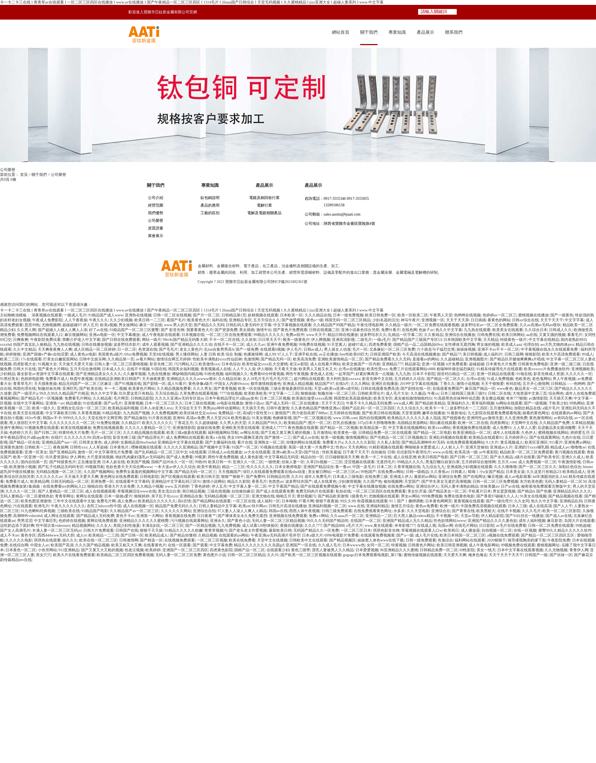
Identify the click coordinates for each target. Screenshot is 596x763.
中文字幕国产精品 (283, 486)
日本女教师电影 (288, 467)
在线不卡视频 (138, 369)
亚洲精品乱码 (571, 501)
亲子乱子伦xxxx (164, 496)
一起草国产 (344, 374)
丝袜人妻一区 (293, 462)
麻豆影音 (554, 521)
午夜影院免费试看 (45, 340)
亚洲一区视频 (433, 364)
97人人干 (285, 354)
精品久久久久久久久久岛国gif (259, 545)
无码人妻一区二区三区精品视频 (278, 521)
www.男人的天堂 (178, 325)
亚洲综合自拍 (204, 511)
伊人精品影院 (492, 516)
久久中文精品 (24, 349)
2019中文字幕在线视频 (419, 384)
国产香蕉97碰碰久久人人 (497, 496)
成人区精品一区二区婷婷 (95, 349)
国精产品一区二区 (249, 550)
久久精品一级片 (398, 325)
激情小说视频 (467, 384)
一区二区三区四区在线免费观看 (379, 491)
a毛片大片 (354, 526)
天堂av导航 (470, 516)
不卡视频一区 (447, 516)
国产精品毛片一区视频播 (42, 398)
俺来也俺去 (477, 555)
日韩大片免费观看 (98, 530)
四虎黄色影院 (221, 550)
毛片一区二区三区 (106, 433)
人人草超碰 (98, 447)
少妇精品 (7, 374)
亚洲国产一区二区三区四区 (185, 550)
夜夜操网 (60, 447)
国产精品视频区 (342, 540)
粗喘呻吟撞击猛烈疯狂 (456, 369)
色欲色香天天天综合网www (129, 467)
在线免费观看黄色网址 (373, 511)
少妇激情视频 (349, 481)
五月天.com (507, 462)
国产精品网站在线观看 (212, 501)
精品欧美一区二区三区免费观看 (526, 452)
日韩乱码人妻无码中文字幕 (248, 325)
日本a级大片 (312, 535)
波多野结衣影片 (126, 344)
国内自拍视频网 (372, 418)
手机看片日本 (479, 491)
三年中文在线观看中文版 (74, 501)
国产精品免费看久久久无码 (387, 359)
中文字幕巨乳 (45, 521)
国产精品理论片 (150, 437)
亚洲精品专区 (240, 320)
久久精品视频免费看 (174, 389)
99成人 (587, 354)
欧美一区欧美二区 (412, 315)
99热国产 (368, 472)
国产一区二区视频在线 (312, 418)
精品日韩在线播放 (343, 335)
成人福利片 (492, 354)
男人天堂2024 (217, 418)
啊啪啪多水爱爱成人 (422, 447)
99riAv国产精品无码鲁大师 (185, 340)
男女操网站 (128, 325)
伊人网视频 (320, 340)
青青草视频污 (215, 530)
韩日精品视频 (193, 491)
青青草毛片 (22, 384)
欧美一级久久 (43, 408)
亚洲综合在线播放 (460, 335)
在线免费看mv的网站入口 (64, 486)
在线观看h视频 (272, 349)
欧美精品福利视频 (123, 408)
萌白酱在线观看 (443, 423)
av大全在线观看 (257, 452)
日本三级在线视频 (199, 403)
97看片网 (306, 501)
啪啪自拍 (95, 486)
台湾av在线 (475, 379)
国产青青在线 (463, 511)
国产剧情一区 (154, 384)
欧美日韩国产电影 (433, 457)
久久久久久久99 (77, 437)
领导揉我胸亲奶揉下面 (527, 540)
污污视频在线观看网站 (189, 521)
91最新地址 (456, 413)
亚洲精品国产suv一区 (59, 442)
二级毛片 (364, 340)
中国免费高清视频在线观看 (483, 506)
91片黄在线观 (159, 418)
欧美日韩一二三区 (149, 320)
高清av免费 (195, 418)
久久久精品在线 (318, 315)
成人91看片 (176, 384)
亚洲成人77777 (273, 428)
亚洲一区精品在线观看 (496, 374)
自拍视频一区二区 (496, 530)
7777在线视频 (230, 393)
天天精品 (490, 340)
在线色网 (409, 330)
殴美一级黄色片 (296, 340)
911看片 (555, 442)
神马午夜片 (410, 320)
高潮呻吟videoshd (27, 516)
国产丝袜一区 (560, 555)
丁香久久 (447, 384)
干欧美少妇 (558, 403)
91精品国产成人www (105, 315)
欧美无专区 (383, 398)
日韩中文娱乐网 (92, 359)
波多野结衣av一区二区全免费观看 (489, 325)
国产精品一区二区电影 (432, 433)
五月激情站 (322, 433)
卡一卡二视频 (115, 389)
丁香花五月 (183, 423)
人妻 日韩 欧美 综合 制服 (221, 354)
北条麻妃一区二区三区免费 (392, 349)
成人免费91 (501, 428)
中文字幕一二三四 (283, 393)
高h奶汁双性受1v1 (258, 413)
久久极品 (418, 393)
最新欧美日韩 (280, 530)
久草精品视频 (582, 423)
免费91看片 (390, 330)
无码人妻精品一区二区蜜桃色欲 (26, 496)
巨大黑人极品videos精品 (414, 516)
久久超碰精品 (451, 359)
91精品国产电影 (94, 511)
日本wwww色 (353, 545)
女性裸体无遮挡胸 (459, 344)
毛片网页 (121, 398)
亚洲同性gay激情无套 (485, 418)
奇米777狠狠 (516, 398)
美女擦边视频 (492, 398)
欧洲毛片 (41, 506)
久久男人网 (26, 330)
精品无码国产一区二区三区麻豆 (85, 384)
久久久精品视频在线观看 (144, 433)
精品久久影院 (238, 481)
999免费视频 (431, 496)
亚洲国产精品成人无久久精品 (407, 521)
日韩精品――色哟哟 (568, 384)
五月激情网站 (501, 408)
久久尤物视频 (556, 550)
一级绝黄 (272, 462)
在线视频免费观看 (179, 540)
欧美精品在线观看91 (486, 437)
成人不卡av (9, 535)
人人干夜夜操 (75, 320)
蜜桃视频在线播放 (533, 315)
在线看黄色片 (154, 545)
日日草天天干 (269, 340)
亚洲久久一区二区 (248, 462)
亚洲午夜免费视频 (282, 344)
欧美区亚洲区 (536, 442)
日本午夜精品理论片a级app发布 (231, 398)
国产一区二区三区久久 (537, 467)
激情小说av (254, 403)
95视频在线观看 (273, 447)
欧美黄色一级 (344, 433)
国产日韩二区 (45, 433)
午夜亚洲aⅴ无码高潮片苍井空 (275, 535)
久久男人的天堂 (233, 423)
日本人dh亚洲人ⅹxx (156, 408)
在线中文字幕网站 (28, 403)
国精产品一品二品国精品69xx (418, 344)
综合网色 (556, 393)
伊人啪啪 (264, 369)
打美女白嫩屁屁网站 (60, 359)
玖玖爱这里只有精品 (136, 393)
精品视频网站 (83, 526)
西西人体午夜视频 (304, 511)
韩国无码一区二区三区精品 (347, 320)
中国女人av (39, 545)
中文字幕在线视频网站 (407, 428)
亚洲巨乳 (70, 389)
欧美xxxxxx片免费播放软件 (547, 369)
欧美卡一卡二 (436, 408)
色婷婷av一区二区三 (500, 315)
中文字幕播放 (128, 335)
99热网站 (577, 403)
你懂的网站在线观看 (303, 442)
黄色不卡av (125, 516)
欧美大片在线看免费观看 (74, 555)
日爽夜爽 (20, 340)
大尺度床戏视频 (100, 457)
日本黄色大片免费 (501, 364)
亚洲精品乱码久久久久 (572, 491)
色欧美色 (522, 379)
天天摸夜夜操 (45, 384)
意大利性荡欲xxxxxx (343, 379)
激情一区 (85, 452)
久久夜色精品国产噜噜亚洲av (315, 408)
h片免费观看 (456, 364)
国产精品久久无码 (209, 325)
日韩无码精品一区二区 (70, 481)
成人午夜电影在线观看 (161, 335)
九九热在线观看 (477, 330)
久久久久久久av (49, 477)
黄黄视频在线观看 (469, 501)
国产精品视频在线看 (565, 496)
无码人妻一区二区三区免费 (178, 555)
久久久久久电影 (18, 540)
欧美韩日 (451, 530)
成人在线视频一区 (138, 506)
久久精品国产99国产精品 (334, 325)
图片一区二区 (319, 423)
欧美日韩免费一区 (380, 315)
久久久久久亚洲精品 (180, 447)
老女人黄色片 (191, 349)
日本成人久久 (113, 369)
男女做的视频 (488, 344)
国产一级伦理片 (499, 501)
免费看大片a (332, 442)
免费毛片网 (106, 501)
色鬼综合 (445, 540)
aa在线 (531, 335)
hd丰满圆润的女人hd (550, 477)
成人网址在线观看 (59, 516)
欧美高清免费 (304, 359)
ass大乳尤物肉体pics (557, 344)
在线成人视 (426, 526)
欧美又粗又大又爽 (126, 545)
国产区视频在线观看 (178, 477)
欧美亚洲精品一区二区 (472, 433)
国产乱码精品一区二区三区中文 (161, 452)
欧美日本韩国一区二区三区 (462, 535)
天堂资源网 (411, 413)
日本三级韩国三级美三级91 (463, 393)
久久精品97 (130, 423)
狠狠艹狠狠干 (232, 477)
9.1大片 (492, 442)
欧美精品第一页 (373, 428)
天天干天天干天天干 (506, 555)
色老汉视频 (134, 550)
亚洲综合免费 (449, 477)
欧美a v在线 (216, 437)
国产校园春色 (453, 418)
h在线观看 (197, 452)
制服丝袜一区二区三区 (337, 393)
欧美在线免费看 (242, 540)
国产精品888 (333, 526)
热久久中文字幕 (449, 330)
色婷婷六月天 (20, 433)
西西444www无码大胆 (56, 535)
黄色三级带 (300, 550)
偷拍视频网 (393, 481)
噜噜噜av (578, 447)
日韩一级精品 (417, 472)
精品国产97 (324, 384)
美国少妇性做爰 (126, 526)
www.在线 (356, 506)
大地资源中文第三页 (529, 393)
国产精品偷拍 (135, 418)
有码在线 (513, 384)
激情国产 (282, 413)
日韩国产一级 (536, 555)
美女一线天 (486, 550)
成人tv (81, 535)
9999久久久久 (74, 418)
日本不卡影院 (423, 374)
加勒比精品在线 (527, 408)
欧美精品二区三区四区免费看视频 (125, 555)
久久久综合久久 (410, 408)
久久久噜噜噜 (505, 467)
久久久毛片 (531, 511)
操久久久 (70, 540)
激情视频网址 (356, 437)
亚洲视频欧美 (582, 369)
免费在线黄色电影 (459, 496)
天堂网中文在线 (524, 423)
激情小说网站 (213, 481)
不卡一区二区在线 (224, 340)
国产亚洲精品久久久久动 (191, 344)
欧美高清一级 (466, 452)
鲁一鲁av (342, 467)
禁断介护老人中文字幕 (81, 340)
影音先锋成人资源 (548, 374)
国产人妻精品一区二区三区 (61, 491)
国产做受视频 (293, 320)
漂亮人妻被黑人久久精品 (333, 550)
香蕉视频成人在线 (215, 369)
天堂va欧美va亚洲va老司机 (336, 389)
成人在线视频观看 (100, 491)
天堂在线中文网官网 (105, 418)
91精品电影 (111, 413)
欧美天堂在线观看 (28, 413)
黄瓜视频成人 (511, 442)
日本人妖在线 (113, 462)
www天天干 (316, 335)
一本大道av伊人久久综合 (175, 467)
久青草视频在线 (407, 467)
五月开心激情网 (536, 384)
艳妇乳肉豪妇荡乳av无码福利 (140, 457)
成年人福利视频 (532, 521)
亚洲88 (178, 418)
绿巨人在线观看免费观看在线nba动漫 (274, 472)
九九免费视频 (228, 526)
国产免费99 (255, 477)
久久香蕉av (439, 472)
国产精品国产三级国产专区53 (417, 340)
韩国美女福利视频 (183, 369)
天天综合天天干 (188, 408)
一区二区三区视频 (212, 540)
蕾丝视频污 (306, 496)
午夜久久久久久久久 (68, 506)
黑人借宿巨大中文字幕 (28, 423)
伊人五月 (90, 325)
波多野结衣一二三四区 (469, 408)
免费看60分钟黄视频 (267, 374)
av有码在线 (563, 418)
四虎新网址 (499, 423)
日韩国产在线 (126, 530)
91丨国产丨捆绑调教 (406, 501)
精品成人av (559, 447)
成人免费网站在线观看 (185, 437)
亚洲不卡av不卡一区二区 (498, 349)
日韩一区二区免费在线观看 (551, 526)
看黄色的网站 (498, 320)
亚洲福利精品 (377, 506)
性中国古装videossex (53, 526)
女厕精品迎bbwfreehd (138, 442)
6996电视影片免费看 (342, 535)
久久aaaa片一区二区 (347, 516)
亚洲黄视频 (133, 403)
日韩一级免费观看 (421, 540)
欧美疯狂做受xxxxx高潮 (312, 398)
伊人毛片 (294, 349)
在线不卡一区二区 (229, 344)
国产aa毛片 (113, 403)
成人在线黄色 (325, 481)
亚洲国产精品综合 (318, 467)
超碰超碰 (476, 364)
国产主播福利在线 (220, 442)
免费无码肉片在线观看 (315, 491)
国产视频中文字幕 (214, 447)
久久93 (296, 477)
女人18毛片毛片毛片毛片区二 (267, 379)
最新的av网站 (425, 477)
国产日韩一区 (132, 535)
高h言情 (184, 501)
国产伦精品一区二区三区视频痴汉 (398, 437)
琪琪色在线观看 (47, 540)
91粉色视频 (213, 374)
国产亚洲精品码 (62, 452)
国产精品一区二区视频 (339, 428)
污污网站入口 (185, 364)
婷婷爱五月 (579, 433)
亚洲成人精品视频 (298, 384)
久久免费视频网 (164, 413)
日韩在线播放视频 (96, 344)
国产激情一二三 (277, 437)
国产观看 (200, 545)
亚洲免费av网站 (577, 442)
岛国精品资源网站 (412, 423)
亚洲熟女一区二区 (269, 442)
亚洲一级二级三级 (565, 364)
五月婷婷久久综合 (409, 379)
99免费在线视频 (312, 344)
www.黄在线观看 (379, 526)
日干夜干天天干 (356, 452)
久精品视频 (207, 535)
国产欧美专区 (548, 457)
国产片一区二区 (206, 315)
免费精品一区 (229, 413)
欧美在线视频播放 (76, 428)
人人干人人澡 (244, 369)
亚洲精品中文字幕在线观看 (180, 442)
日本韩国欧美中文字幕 (462, 340)
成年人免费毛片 (317, 477)
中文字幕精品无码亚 (281, 457)
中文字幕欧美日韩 (60, 413)
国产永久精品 (501, 457)
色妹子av (426, 330)
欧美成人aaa (511, 344)
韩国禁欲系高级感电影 (353, 398)
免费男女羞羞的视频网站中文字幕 (144, 472)
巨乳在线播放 (344, 423)
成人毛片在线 (426, 535)
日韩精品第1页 (233, 315)
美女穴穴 (43, 555)
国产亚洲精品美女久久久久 (98, 374)
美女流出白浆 (169, 491)
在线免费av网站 (391, 472)
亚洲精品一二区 (378, 516)
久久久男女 (202, 389)
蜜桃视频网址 (548, 545)
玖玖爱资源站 (56, 457)
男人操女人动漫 (337, 349)
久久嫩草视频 (134, 374)
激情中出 (263, 330)
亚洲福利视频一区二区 (327, 506)
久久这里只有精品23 (543, 472)
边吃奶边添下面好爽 (17, 526)
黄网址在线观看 (89, 496)
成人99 (270, 354)
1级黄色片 (358, 496)
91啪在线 (524, 374)
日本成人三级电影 (348, 477)
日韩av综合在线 (525, 320)
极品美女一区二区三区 (534, 389)
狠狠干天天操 (151, 530)
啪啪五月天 (285, 496)
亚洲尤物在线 (263, 496)
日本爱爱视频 (367, 550)
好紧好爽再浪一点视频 (375, 374)
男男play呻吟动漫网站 (221, 408)
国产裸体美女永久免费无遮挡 (242, 516)
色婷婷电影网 (32, 379)
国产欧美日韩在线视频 (381, 413)
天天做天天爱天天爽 (81, 477)
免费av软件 (295, 335)
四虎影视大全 (24, 364)
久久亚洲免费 (516, 418)
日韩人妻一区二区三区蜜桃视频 (121, 364)
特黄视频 (398, 545)
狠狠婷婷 (141, 496)
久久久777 (313, 526)
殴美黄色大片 (198, 320)
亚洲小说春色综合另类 (360, 330)
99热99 (200, 462)
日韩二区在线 (499, 393)
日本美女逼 (515, 472)
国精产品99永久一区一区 (172, 462)
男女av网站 (410, 496)
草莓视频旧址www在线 (136, 491)
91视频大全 (47, 364)
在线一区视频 (525, 530)
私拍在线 (343, 491)
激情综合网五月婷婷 (173, 359)
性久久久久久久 (259, 467)
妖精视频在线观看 (263, 315)
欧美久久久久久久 (157, 423)
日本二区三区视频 (275, 398)
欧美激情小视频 (22, 467)
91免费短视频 (108, 423)
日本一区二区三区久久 (164, 403)
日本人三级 (517, 506)
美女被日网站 (319, 472)
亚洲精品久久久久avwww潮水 (191, 379)
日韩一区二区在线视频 (172, 315)
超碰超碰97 (71, 325)
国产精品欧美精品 (430, 403)
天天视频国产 (229, 472)
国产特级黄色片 (62, 462)
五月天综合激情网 (85, 369)
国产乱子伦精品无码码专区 (61, 467)
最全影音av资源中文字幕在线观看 (45, 374)
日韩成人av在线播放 (225, 452)
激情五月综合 (402, 506)
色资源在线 (147, 349)
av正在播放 (328, 354)
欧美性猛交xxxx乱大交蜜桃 (265, 364)
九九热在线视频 (66, 344)
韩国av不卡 (52, 418)
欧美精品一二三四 (103, 535)
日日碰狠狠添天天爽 (342, 457)
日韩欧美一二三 (37, 447)
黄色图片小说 (214, 555)
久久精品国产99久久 (265, 423)
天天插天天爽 (560, 398)
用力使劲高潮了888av (310, 413)
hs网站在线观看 (509, 403)
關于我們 (39, 175)
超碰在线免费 (208, 428)
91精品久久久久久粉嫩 (184, 530)
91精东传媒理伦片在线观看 (499, 369)
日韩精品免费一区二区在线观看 (385, 433)
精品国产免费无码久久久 (176, 506)
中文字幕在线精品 (544, 340)
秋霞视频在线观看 (372, 501)
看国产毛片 (176, 320)
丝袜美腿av (489, 486)
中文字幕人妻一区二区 (247, 486)
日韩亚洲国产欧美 (385, 354)
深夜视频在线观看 (47, 315)
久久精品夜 (102, 398)
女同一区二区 (378, 545)
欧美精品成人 (574, 472)
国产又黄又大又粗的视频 (102, 550)
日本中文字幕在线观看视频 (520, 550)
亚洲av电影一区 (102, 335)
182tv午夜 (32, 418)
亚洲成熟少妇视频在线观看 (469, 467)
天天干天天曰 (332, 403)
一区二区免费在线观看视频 (436, 325)
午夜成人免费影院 (47, 320)
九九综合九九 (433, 467)
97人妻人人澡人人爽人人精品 (242, 511)
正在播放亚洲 (89, 462)
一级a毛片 (381, 340)
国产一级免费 (247, 349)
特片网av (259, 506)
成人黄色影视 (251, 457)
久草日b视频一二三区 (324, 462)
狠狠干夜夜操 (327, 501)
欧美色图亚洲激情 (36, 501)
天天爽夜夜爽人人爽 (55, 349)
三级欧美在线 (68, 511)
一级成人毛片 (75, 315)
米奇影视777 (404, 526)
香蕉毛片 (259, 481)
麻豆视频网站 (75, 335)
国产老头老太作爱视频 (248, 530)
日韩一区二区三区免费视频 (495, 481)
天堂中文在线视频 (272, 540)
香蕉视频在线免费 (180, 516)
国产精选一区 (151, 540)
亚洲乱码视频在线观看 (448, 437)
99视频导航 (94, 467)
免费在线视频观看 (108, 428)
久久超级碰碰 (206, 423)
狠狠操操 (308, 393)
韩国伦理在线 (24, 389)
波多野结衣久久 (373, 335)
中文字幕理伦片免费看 (113, 452)
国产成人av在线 (306, 437)
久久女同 (521, 501)
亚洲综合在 (440, 511)
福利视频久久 (236, 374)
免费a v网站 (319, 516)
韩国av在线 (278, 511)
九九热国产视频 (136, 413)
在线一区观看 (179, 545)
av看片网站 (145, 359)
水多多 (399, 511)
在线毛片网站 (466, 526)
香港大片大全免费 (119, 486)
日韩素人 (458, 472)
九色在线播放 (158, 374)
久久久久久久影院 (360, 442)
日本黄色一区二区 (20, 550)
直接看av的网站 (425, 359)
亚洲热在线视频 (138, 315)
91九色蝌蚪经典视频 (38, 511)
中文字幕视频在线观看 (292, 325)
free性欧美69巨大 (353, 354)
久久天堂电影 (418, 511)
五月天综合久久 (266, 320)
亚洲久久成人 (572, 457)
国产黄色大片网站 (53, 369)
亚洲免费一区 (102, 481)
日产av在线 (510, 486)
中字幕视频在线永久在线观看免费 (550, 349)
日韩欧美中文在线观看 (308, 540)
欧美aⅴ (244, 506)
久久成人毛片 (329, 545)
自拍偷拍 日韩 (383, 452)
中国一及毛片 (363, 467)
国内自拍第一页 (34, 462)
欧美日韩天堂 (208, 477)
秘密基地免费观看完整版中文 (546, 486)
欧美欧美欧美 (255, 393)
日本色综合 (230, 364)
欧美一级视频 (332, 437)
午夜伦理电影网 (370, 325)
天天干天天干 (551, 320)
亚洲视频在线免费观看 (288, 516)
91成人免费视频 (500, 379)
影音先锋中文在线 (377, 379)
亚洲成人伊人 (401, 477)
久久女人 (104, 526)
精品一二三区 (233, 467)
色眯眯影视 (282, 418)
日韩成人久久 (560, 330)
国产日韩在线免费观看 (121, 340)
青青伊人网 (578, 550)
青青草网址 (64, 496)
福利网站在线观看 (470, 540)
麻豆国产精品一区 (480, 389)
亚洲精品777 (392, 364)
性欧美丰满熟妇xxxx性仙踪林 (217, 359)
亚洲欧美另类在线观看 (240, 428)
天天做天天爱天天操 (75, 364)
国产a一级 (404, 535)
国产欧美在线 (90, 389)
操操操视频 (465, 349)
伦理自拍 (531, 344)
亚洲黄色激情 (11, 447)
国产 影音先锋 (173, 330)
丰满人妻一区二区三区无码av (56, 530)
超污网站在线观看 (309, 379)
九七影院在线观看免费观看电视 (494, 413)
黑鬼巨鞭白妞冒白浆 (442, 462)
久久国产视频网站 (99, 472)
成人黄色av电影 (83, 354)
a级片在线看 (524, 457)
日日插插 (478, 320)
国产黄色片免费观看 (290, 330)
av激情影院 (538, 398)
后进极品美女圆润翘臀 (557, 428)
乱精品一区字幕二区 (405, 335)
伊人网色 (77, 457)
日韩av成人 (313, 349)
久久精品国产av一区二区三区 (134, 511)
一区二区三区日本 (356, 530)
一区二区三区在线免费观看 (229, 335)
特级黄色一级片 (513, 340)
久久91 (273, 555)
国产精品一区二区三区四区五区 (548, 535)
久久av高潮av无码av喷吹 (540, 325)
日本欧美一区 (291, 315)
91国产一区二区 (244, 447)
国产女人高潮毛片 (15, 530)
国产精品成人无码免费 (95, 516)
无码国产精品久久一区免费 (316, 530)
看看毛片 (574, 335)
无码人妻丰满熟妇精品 (459, 486)
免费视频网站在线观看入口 (40, 335)
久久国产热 (372, 481)
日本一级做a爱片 (118, 496)
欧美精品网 (39, 481)
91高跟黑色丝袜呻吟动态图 (457, 398)
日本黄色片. (120, 447)
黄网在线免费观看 (102, 521)
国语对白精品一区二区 (456, 374)
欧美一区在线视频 (253, 389)
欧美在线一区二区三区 (98, 540)
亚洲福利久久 (458, 403)
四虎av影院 (101, 437)
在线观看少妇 (278, 550)
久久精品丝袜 (229, 379)
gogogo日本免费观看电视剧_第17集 (372, 555)
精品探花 (412, 364)
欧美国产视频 (138, 462)
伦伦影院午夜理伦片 (414, 452)
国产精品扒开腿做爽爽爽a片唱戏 (517, 359)
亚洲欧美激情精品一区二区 (340, 359)
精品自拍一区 (312, 457)
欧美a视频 (108, 325)
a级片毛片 (550, 408)
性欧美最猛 (331, 452)
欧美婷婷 (152, 550)
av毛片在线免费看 (511, 526)
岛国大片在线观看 (579, 521)
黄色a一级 (314, 320)
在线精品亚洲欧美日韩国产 (117, 379)
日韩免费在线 (488, 335)
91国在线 (158, 369)
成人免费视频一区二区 (537, 462)
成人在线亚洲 (404, 457)
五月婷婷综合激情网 (478, 462)
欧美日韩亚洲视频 (452, 545)
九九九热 (402, 374)
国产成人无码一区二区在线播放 (292, 403)
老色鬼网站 (541, 379)
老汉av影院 (298, 364)
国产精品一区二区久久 (446, 379)
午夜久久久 (98, 320)
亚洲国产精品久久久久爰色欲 (492, 521)
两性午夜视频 (297, 374)
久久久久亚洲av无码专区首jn (179, 398)
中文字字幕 (574, 320)
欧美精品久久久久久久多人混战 (414, 418)
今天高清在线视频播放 (421, 354)
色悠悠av (275, 481)
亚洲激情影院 (183, 428)
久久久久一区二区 (20, 491)
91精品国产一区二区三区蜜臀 (134, 330)
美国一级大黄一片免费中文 (311, 447)
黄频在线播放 (291, 526)
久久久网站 (360, 384)
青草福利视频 (482, 403)
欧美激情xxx (209, 364)
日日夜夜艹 (206, 516)
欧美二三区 (9, 359)
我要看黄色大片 (199, 330)
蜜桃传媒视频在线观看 (423, 555)
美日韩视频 (472, 354)
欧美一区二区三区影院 (561, 511)
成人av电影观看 (517, 477)
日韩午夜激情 (277, 408)
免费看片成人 (56, 379)
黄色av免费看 (426, 506)
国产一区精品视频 (200, 526)
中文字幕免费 (220, 545)
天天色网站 (357, 447)
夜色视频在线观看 (303, 428)
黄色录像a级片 (200, 384)
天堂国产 (411, 481)
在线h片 (342, 384)
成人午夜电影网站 (484, 545)
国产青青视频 (225, 389)
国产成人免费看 (179, 457)
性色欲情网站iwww (450, 521)
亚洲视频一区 (432, 320)
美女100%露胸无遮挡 (245, 437)
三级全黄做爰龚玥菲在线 (291, 389)
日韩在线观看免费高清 (380, 389)
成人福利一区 (268, 501)
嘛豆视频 (495, 477)
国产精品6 (526, 491)
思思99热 (32, 325)
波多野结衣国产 (298, 481)
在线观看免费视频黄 (377, 535)
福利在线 (219, 320)
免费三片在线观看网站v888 (412, 369)
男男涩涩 (24, 521)
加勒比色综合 (569, 467)
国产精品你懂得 (183, 535)
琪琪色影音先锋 (386, 530)
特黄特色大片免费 (73, 433)
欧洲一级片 (449, 506)
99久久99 (347, 501)
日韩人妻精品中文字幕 (218, 506)
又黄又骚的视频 (552, 335)
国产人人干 (562, 506)
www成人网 (403, 403)
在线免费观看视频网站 (465, 442)
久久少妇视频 (121, 320)
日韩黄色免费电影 (533, 364)
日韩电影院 (149, 477)
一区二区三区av (345, 472)
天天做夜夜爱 (153, 379)
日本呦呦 (289, 501)
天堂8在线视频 (161, 354)
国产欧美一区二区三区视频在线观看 (310, 555)
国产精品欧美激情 (333, 496)
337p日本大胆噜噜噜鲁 (376, 423)
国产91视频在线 (128, 384)
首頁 (24, 175)
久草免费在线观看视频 (199, 393)
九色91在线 (570, 437)
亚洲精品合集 (191, 496)
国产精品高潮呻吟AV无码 (423, 442)
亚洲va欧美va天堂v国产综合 (296, 452)
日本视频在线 (192, 335)
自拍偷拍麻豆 (242, 491)
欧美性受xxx (377, 369)
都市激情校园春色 (266, 384)
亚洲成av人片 (501, 447)
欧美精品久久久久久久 (157, 501)
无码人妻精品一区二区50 (565, 481)
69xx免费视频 (135, 354)
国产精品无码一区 (276, 359)
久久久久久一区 (579, 374)
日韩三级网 (513, 354)
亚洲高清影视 (343, 340)
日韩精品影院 (142, 398)
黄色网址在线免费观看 (119, 477)
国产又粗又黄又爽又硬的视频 (286, 433)
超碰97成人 (357, 344)
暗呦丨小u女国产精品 (486, 472)
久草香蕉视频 (89, 413)
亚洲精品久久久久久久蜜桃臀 (144, 521)
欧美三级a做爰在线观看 (186, 433)
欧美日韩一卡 (219, 462)
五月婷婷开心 (516, 437)
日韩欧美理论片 (370, 393)
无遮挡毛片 (385, 462)
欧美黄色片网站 (141, 389)
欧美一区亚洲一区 (28, 457)
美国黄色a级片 (110, 354)
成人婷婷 (111, 442)
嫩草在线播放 (433, 413)
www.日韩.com (345, 418)
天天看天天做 (285, 369)
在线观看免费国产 (448, 389)
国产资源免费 (226, 330)
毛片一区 (360, 349)
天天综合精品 (166, 393)
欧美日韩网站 (513, 335)
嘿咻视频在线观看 (146, 447)
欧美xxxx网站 (439, 428)
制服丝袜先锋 (49, 389)
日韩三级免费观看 (337, 511)
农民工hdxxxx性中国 (104, 506)
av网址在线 (249, 433)
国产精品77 (451, 354)
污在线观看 (22, 506)
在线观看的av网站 (566, 413)
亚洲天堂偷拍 (476, 447)
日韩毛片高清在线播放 (287, 506)
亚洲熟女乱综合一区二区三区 (81, 408)
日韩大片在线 (24, 369)
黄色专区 (28, 535)
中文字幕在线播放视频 (367, 486)
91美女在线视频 (533, 496)
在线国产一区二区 (365, 521)
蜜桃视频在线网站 (553, 433)
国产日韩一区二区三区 (469, 457)
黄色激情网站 (540, 418)
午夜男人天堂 (441, 315)
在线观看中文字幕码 (132, 481)
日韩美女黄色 (90, 442)
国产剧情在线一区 (415, 389)
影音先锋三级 (124, 437)
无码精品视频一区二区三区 (59, 472)
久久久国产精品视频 (92, 545)
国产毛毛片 (168, 349)
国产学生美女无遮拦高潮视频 (446, 481)
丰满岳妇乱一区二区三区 (163, 526)
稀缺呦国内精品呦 (187, 374)
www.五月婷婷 (177, 486)
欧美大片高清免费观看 (561, 354)
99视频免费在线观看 (518, 545)
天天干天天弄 (457, 320)
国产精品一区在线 (24, 442)
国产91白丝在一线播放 (524, 516)
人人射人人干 (452, 447)
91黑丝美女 (9, 379)
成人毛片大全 (397, 393)
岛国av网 (445, 526)
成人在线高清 (540, 506)
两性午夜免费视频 (223, 457)
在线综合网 (18, 545)
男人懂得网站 (186, 354)
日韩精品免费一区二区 (439, 550)
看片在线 (244, 442)
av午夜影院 (488, 452)
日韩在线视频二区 (324, 330)
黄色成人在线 (321, 374)
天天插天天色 (253, 408)
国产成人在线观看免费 (275, 491)
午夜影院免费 (558, 540)
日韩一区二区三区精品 (246, 555)
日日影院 (486, 526)
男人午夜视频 (564, 379)
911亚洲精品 (68, 550)
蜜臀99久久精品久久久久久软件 (565, 530)
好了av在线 (98, 330)
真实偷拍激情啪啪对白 (413, 398)
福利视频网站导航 (223, 433)
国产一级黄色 (561, 315)
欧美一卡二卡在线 (376, 457)
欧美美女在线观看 (507, 330)
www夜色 (505, 389)
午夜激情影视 (569, 462)
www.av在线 (443, 452)
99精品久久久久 (410, 462)
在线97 (56, 437)
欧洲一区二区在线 (473, 423)
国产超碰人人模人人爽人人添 (62, 330)
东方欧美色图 (531, 481)
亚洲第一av (54, 403)
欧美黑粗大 (485, 511)
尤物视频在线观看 (384, 496)
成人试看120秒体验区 (260, 526)
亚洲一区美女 (35, 452)
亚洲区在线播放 (384, 384)
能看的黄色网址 (536, 413)
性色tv (341, 447)
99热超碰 (583, 526)
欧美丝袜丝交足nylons (198, 413)
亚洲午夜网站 (11, 428)
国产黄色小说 (238, 521)
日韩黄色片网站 (421, 545)
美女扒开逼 (417, 491)
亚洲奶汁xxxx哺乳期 (531, 447)
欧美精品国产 (295, 423)
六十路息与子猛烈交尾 (436, 349)
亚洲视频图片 (476, 359)
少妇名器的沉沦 (385, 320)
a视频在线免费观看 (503, 535)
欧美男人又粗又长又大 (318, 369)
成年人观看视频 (155, 344)
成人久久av (255, 344)
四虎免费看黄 (380, 344)
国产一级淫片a (25, 393)
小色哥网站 (47, 550)
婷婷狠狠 (13, 354)
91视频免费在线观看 (41, 428)
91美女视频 (261, 418)
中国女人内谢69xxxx (231, 384)
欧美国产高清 (62, 545)
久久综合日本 (535, 330)
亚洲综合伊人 (427, 486)
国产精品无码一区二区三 (195, 472)
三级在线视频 (218, 491)
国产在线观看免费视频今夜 (323, 486)
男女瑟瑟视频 (504, 491)
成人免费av (126, 501)
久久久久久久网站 (176, 511)
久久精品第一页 (120, 359)
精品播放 (73, 403)
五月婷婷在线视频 (344, 413)
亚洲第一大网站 (149, 516)
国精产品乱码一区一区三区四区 (368, 408)
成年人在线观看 (506, 433)
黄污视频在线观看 (570, 452)
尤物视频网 (51, 325)
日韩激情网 (128, 540)
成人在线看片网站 (325, 364)
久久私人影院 (388, 442)
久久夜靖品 (433, 335)
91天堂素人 (336, 344)
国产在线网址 (474, 477)
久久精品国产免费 (554, 423)
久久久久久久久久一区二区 (72, 423)
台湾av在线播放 (351, 369)
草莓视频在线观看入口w (421, 530)
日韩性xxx (78, 447)
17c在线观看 (31, 359)
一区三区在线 (244, 501)
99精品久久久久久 (269, 335)
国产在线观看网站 (544, 437)
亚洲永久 (217, 521)
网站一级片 (151, 340)
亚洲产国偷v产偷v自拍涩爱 (45, 354)
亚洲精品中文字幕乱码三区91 (176, 481)
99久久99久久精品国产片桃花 (64, 393)
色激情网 (251, 359)
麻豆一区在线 (150, 325)
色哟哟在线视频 (467, 315)
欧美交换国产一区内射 (361, 364)
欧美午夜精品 (208, 467)
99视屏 (200, 457)
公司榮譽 (58, 175)
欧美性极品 (240, 418)
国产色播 (543, 491)
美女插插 (246, 330)
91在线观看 (92, 403)
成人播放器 (470, 530)
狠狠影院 (532, 354)
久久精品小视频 (150, 486)
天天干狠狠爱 (492, 384)
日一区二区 (126, 349)
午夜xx (433, 393)
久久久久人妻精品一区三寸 (148, 428)
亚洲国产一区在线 (301, 545)
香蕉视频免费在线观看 (471, 428)
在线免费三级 (376, 477)
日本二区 (384, 467)
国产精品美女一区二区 (447, 491)
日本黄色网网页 (438, 501)
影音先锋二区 (161, 364)
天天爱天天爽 (454, 555)
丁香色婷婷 (200, 486)
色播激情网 (253, 354)
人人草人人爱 (524, 428)
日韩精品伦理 (278, 477)
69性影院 (467, 550)
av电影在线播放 (230, 403)
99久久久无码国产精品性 (327, 521)
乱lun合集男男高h (219, 349)
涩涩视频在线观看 (359, 462)
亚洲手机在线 (305, 354)
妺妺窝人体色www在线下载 (380, 540)
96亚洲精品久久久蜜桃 (399, 550)
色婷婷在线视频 (71, 521)
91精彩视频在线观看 (386, 447)
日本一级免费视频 (348, 315)
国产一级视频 (535, 403)
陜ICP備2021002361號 (289, 282)
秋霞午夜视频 (81, 379)
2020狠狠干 (496, 540)
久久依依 (249, 340)
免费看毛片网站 (77, 398)
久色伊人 (528, 433)
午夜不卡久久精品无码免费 (369, 403)
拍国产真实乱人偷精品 (32, 344)
